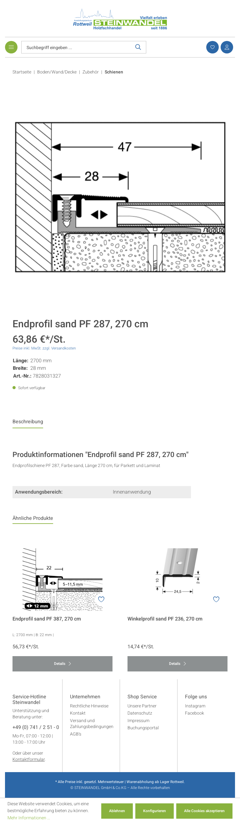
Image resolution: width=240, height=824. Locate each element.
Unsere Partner (142, 706)
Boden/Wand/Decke (57, 72)
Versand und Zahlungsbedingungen (91, 723)
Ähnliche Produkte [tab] (32, 518)
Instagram (195, 706)
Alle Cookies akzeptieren (204, 811)
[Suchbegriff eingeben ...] (76, 47)
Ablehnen (117, 811)
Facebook (194, 713)
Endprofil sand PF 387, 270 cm (46, 619)
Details (62, 663)
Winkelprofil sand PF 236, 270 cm (165, 619)
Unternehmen (85, 697)
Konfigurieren (154, 811)
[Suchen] (138, 47)
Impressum (138, 720)
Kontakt (78, 713)
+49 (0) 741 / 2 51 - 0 (35, 728)
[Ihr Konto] (226, 47)
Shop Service (142, 697)
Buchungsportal (143, 728)
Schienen (114, 72)
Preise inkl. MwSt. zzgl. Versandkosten (44, 348)
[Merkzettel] (211, 47)
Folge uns (196, 697)
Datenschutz (140, 713)
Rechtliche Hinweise (89, 706)
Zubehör (90, 72)
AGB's (75, 734)
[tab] (27, 423)
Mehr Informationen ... (29, 818)
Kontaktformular (28, 759)
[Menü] (11, 47)
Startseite (21, 72)
